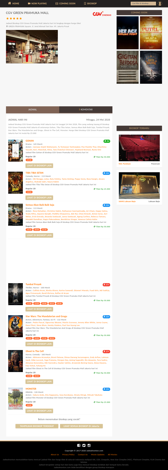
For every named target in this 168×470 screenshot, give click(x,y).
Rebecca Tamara (98, 216)
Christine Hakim (54, 211)
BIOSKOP (90, 3)
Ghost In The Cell (35, 351)
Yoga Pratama (50, 360)
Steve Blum (42, 325)
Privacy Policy (68, 454)
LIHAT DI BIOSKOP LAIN (39, 165)
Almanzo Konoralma (34, 363)
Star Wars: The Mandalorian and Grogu (46, 316)
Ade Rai (74, 213)
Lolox (46, 179)
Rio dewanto (90, 360)
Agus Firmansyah (33, 293)
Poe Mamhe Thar (89, 147)
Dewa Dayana (100, 363)
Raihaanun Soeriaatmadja (73, 211)
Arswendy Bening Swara (82, 363)
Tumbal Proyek (33, 284)
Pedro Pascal (38, 322)
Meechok (42, 149)
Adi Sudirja (104, 290)
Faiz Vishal (30, 365)
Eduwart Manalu (81, 290)
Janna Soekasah (69, 216)
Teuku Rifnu (31, 213)
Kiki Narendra (51, 363)
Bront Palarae (57, 357)
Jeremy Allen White (86, 322)
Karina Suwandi (66, 290)
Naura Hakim (53, 181)
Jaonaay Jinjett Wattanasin (45, 147)
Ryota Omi (96, 149)
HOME (13, 3)
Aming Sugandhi (76, 360)
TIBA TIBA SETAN (34, 172)
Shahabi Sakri (40, 181)
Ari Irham (90, 211)
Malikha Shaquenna (61, 213)
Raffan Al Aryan (62, 293)
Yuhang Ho (41, 365)
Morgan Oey (62, 360)
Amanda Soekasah (53, 216)
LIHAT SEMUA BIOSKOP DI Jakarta (81, 426)
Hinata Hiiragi (80, 395)
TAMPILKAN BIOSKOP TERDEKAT (37, 426)
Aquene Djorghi (44, 213)
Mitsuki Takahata (94, 395)
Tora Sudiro (102, 360)
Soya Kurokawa (66, 395)
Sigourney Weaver (53, 322)
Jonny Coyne (101, 322)
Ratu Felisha (55, 179)
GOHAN (30, 140)
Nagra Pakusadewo (51, 219)
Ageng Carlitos (83, 216)
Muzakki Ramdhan (34, 219)
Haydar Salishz (64, 363)
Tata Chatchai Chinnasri (63, 149)
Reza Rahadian (39, 211)
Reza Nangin (92, 179)
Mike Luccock (37, 360)
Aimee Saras (97, 213)
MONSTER (31, 388)
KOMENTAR (85, 109)
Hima (49, 149)
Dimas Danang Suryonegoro (76, 357)
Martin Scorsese (69, 322)
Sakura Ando (38, 395)
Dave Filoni (31, 325)
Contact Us (83, 454)
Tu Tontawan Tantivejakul (69, 147)
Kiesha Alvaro (52, 290)
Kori (35, 149)
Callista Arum (39, 290)
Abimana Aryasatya (41, 357)
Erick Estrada (38, 216)
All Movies (112, 454)
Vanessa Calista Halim (87, 219)
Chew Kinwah (85, 213)
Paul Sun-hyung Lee (71, 325)
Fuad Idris (94, 290)
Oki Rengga (38, 179)
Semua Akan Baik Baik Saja (40, 204)
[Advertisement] (59, 84)
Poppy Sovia (80, 179)
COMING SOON (65, 3)
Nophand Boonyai (83, 149)
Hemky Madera (54, 325)
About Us (55, 454)
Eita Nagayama (51, 395)
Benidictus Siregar (69, 219)
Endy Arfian (95, 357)
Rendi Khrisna (48, 293)
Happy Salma (101, 211)
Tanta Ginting (68, 179)
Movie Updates (97, 454)
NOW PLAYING (37, 3)
